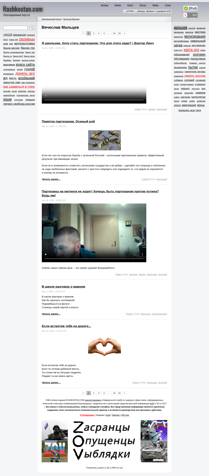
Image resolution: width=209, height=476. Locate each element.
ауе (11, 43)
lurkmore (31, 35)
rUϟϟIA (145, 179)
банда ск (7, 56)
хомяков (200, 92)
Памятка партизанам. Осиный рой (68, 121)
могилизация (194, 36)
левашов (30, 99)
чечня (176, 101)
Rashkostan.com (23, 8)
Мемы (156, 5)
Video (138, 109)
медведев (201, 28)
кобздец (31, 91)
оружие (133, 274)
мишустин (178, 37)
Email (107, 415)
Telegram (116, 415)
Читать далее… (51, 179)
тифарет (185, 88)
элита (177, 105)
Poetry (129, 313)
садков (202, 68)
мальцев (161, 109)
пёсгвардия (181, 58)
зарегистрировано (93, 400)
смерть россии (194, 75)
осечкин (199, 54)
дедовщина (8, 74)
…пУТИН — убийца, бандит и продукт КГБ (147, 11)
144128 (7, 34)
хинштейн (188, 93)
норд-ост (178, 50)
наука (178, 45)
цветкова (185, 97)
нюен (202, 50)
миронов (189, 32)
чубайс (184, 101)
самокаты (178, 71)
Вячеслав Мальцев (71, 19)
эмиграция (189, 105)
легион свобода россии (19, 104)
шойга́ (192, 101)
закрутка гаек (11, 82)
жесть (13, 78)
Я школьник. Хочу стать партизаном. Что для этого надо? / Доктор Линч (98, 43)
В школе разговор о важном (63, 286)
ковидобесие (9, 95)
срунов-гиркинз (187, 84)
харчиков (178, 93)
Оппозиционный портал (51, 19)
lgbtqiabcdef (19, 34)
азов (5, 43)
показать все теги (189, 110)
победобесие (180, 63)
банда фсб (18, 56)
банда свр (30, 52)
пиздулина (197, 58)
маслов (192, 28)
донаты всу (25, 73)
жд (5, 78)
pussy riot (13, 39)
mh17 (5, 39)
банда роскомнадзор (13, 52)
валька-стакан (28, 60)
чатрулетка (198, 96)
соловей (189, 80)
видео (151, 109)
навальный (197, 41)
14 (119, 33)
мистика (200, 32)
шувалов (201, 101)
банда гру (28, 48)
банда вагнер (11, 48)
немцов (187, 45)
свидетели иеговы (195, 71)
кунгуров (18, 99)
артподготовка (24, 43)
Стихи (168, 5)
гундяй (29, 69)
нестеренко (199, 45)
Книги (130, 5)
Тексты (142, 5)
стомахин (200, 84)
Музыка (104, 5)
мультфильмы (181, 41)
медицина (179, 32)
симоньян (178, 76)
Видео (118, 5)
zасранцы (27, 39)
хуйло (177, 97)
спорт (176, 84)
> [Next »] (124, 33)
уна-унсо (196, 89)
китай (14, 91)
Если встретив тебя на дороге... (66, 326)
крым (7, 99)
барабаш (7, 60)
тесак (176, 89)
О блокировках (87, 415)
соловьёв (200, 80)
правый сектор (197, 63)
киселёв (6, 91)
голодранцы (9, 69)
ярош (201, 105)
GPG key (125, 415)
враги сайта (25, 64)
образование (159, 313)
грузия (20, 69)
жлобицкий (26, 78)
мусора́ (162, 274)
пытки (193, 67)
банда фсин (29, 56)
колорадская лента (26, 95)
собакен (178, 80)
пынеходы (180, 67)
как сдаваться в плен (19, 86)
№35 (152, 403)
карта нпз (191, 50)
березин (16, 60)
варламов (9, 64)
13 (114, 33)
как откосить (28, 82)
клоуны (22, 91)
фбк (203, 88)
